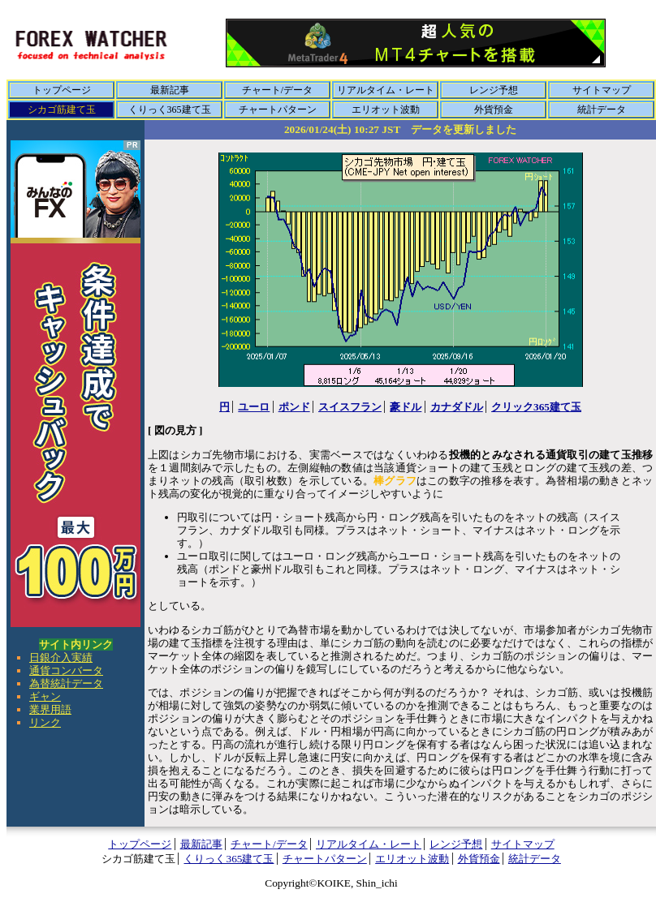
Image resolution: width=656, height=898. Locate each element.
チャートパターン (278, 109)
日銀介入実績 (61, 657)
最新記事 (169, 90)
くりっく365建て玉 (169, 109)
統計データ (601, 109)
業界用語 (50, 709)
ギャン (45, 696)
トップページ (61, 90)
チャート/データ (277, 90)
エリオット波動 (386, 109)
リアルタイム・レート (385, 90)
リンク (45, 722)
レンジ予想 (493, 90)
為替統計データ (66, 683)
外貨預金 (493, 109)
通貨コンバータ (66, 670)
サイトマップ (601, 90)
